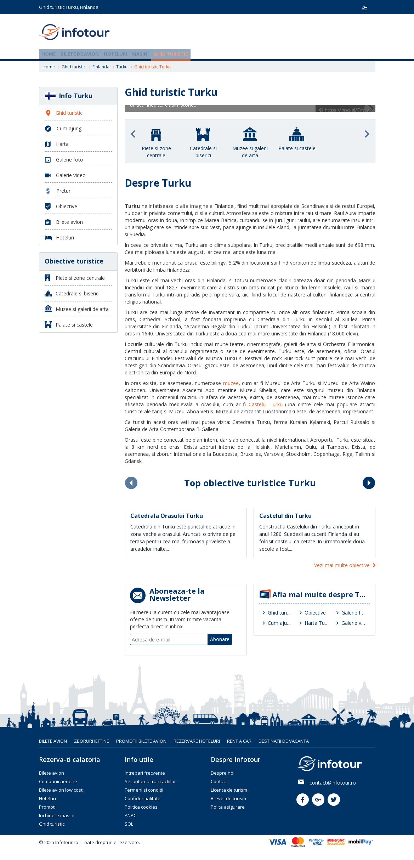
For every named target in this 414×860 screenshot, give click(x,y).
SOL (129, 824)
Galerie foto (355, 612)
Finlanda (100, 67)
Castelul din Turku (285, 516)
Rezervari (365, 8)
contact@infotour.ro (333, 782)
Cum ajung (280, 622)
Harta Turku (318, 622)
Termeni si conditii (144, 790)
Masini (140, 54)
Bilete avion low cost (61, 790)
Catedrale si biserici (72, 293)
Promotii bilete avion (141, 741)
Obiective (315, 612)
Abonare (219, 639)
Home (48, 54)
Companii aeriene (58, 781)
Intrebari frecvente (145, 773)
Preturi (58, 191)
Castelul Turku (266, 404)
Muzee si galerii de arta (77, 308)
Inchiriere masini (56, 815)
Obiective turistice (74, 261)
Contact (219, 781)
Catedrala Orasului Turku (166, 516)
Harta (57, 144)
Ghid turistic (171, 54)
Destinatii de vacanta (284, 741)
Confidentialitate (142, 798)
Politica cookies (141, 807)
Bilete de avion (80, 54)
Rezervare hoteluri (197, 741)
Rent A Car (239, 741)
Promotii (48, 807)
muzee (231, 383)
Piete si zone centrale (75, 277)
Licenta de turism (229, 790)
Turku (121, 67)
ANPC (130, 815)
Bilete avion (64, 222)
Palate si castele (69, 324)
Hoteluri (115, 54)
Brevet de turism (228, 798)
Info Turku (68, 95)
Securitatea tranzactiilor (150, 781)
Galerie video (356, 622)
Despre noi (222, 773)
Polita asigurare (228, 807)
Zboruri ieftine (91, 741)
